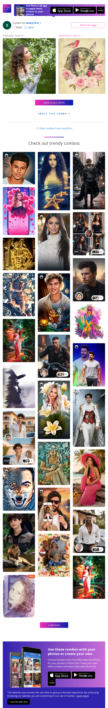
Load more (54, 625)
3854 (28, 27)
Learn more (82, 695)
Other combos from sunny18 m (54, 128)
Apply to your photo (54, 102)
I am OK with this (18, 701)
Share (88, 25)
